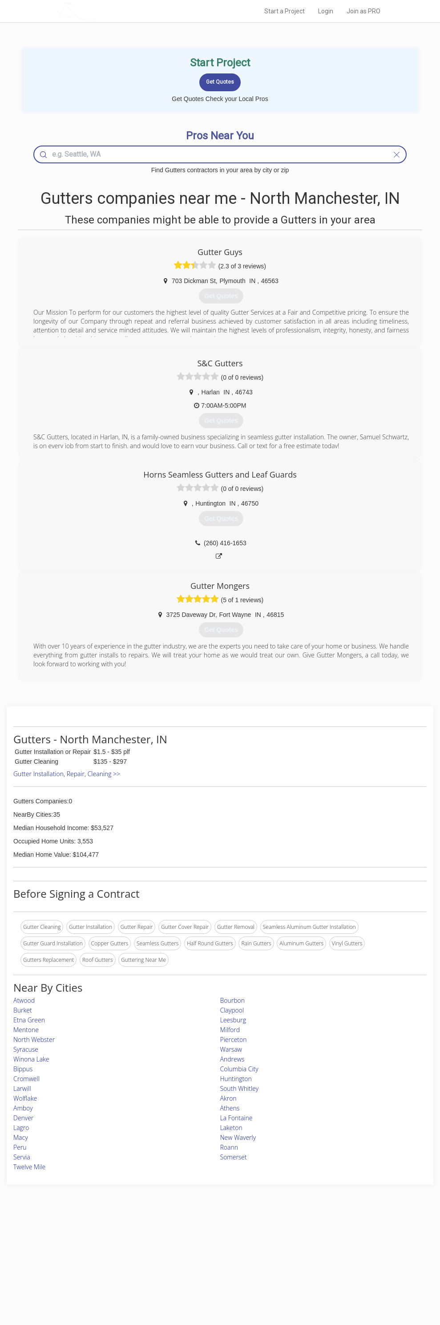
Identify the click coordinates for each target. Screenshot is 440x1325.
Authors (299, 1261)
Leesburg (233, 1020)
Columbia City (239, 1069)
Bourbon (232, 1000)
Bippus (22, 1069)
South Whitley (239, 1088)
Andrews (232, 1059)
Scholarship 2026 (310, 1241)
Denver (23, 1118)
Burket (22, 1010)
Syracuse (25, 1049)
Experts (183, 1251)
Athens (230, 1108)
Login (325, 11)
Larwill (22, 1088)
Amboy (23, 1108)
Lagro (21, 1127)
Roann (229, 1147)
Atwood (24, 1000)
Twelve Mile (29, 1167)
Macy (20, 1137)
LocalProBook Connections (322, 1271)
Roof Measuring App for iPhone (212, 1271)
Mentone (26, 1029)
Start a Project (284, 11)
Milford (230, 1029)
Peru (20, 1147)
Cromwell (26, 1078)
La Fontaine (236, 1118)
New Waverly (238, 1137)
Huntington (236, 1078)
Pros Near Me (102, 1251)
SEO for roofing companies (322, 1281)
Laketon (231, 1127)
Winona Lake (31, 1059)
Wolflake (25, 1098)
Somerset (233, 1157)
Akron (228, 1098)
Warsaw (231, 1049)
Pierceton (233, 1039)
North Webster (34, 1039)
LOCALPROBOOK (109, 11)
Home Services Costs (111, 1241)
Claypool (232, 1010)
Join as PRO (363, 11)
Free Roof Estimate (108, 1271)
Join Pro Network (195, 1241)
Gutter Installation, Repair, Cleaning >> (66, 774)
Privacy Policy (306, 1251)
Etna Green (29, 1020)
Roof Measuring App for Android (213, 1281)
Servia (21, 1157)
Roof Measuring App (199, 1261)
